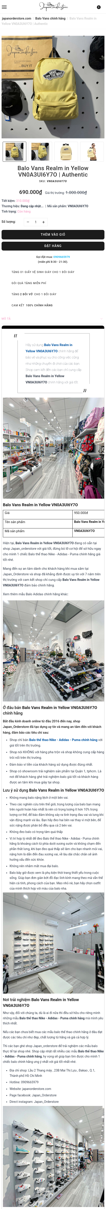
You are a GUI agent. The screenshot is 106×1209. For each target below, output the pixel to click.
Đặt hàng (53, 246)
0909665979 (61, 257)
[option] (53, 87)
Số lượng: (9, 221)
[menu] (19, 6)
